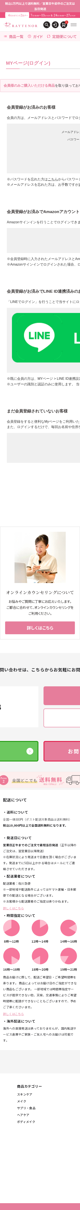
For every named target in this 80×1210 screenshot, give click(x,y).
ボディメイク (26, 1121)
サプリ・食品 (26, 1108)
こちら (53, 179)
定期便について (62, 36)
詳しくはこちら (13, 908)
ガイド (35, 36)
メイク (21, 1101)
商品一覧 (13, 36)
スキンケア (24, 1094)
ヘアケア (23, 1115)
